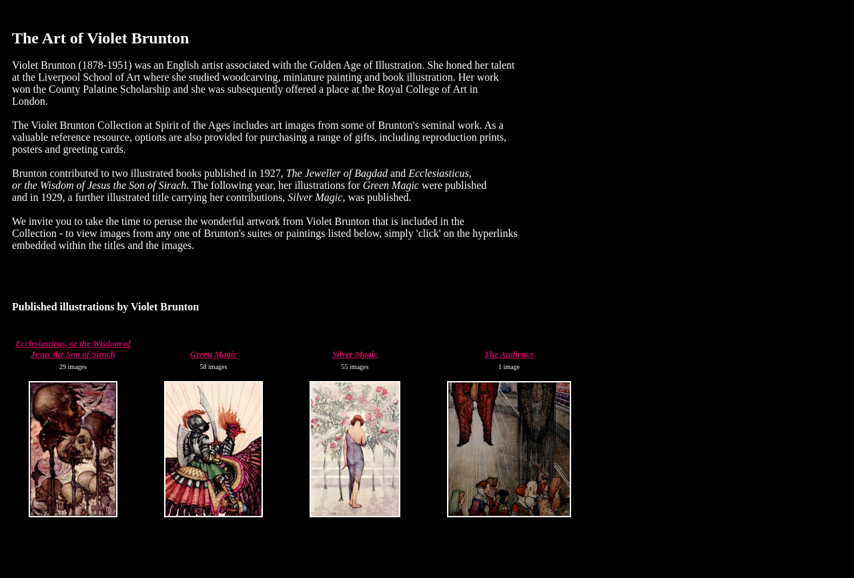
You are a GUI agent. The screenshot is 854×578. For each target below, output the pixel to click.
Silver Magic (355, 354)
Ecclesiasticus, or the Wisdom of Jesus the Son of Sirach (73, 348)
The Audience (509, 354)
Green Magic (213, 354)
